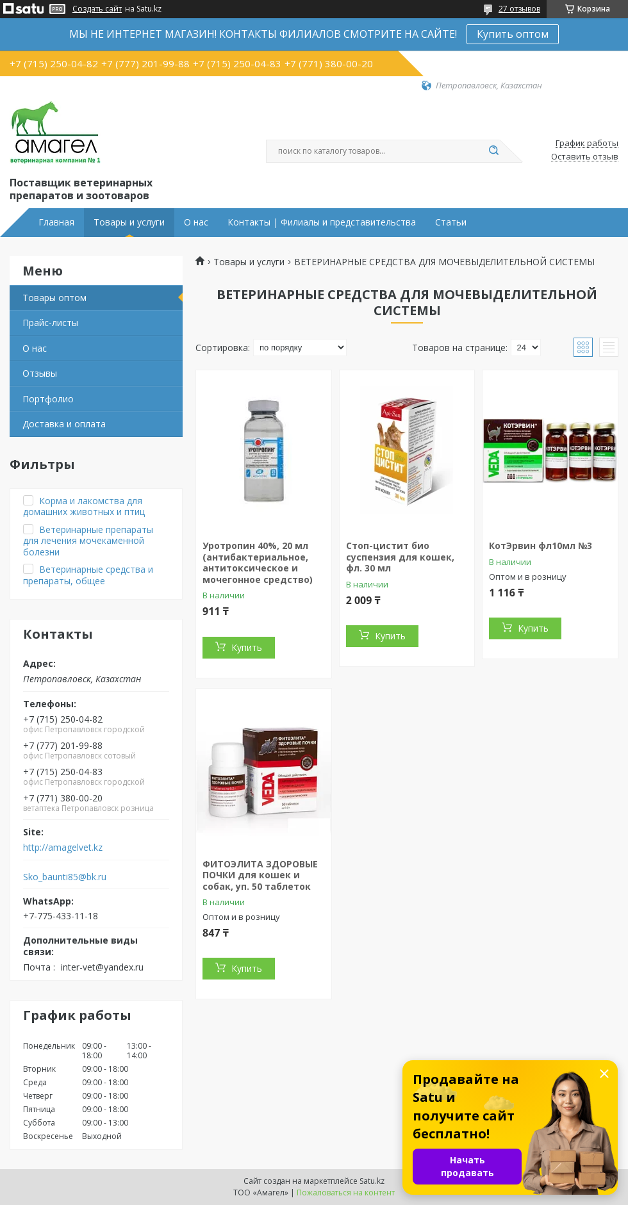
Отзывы (39, 373)
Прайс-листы (50, 322)
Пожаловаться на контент (346, 1192)
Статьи (451, 222)
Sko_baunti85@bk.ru (64, 877)
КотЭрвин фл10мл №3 (540, 545)
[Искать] (493, 151)
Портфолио (48, 399)
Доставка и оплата (64, 424)
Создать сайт (97, 8)
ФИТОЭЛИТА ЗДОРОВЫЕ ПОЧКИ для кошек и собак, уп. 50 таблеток (260, 875)
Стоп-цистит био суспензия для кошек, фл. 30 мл (400, 556)
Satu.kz (371, 1181)
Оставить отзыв (584, 156)
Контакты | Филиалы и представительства (321, 222)
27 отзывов (519, 8)
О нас (196, 222)
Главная (56, 222)
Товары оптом (54, 297)
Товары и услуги (129, 222)
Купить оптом (513, 34)
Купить (246, 647)
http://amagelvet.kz (63, 847)
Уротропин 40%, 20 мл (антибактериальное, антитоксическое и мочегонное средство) (257, 562)
